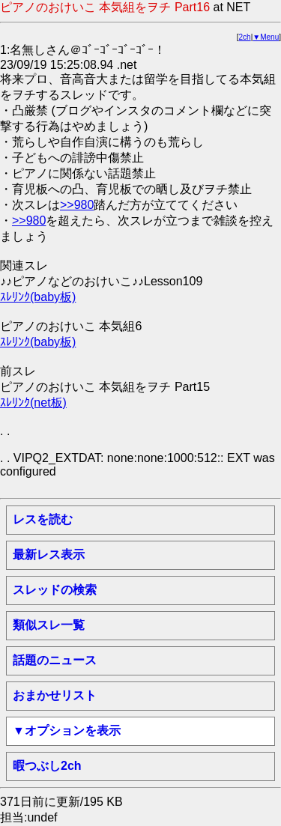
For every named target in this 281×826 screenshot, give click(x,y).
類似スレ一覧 (49, 625)
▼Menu (266, 37)
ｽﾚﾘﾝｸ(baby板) (38, 297)
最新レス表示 (49, 554)
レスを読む (43, 519)
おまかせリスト (55, 695)
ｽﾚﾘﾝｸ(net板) (33, 402)
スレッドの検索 (55, 589)
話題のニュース (55, 660)
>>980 (77, 204)
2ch (245, 37)
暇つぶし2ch (47, 765)
